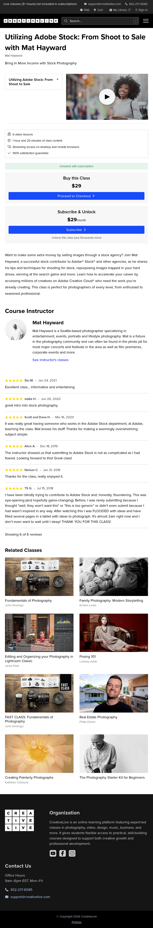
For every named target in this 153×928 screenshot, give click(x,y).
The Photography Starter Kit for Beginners (112, 777)
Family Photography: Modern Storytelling (111, 600)
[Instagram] (72, 853)
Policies (76, 922)
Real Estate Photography (98, 717)
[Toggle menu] (145, 20)
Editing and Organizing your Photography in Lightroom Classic (39, 658)
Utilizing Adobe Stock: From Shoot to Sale (31, 81)
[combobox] (100, 20)
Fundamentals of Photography (28, 600)
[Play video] (107, 97)
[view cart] (99, 10)
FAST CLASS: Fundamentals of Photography (29, 719)
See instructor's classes (50, 359)
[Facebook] (62, 853)
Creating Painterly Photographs (29, 777)
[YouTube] (53, 853)
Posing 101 (87, 656)
